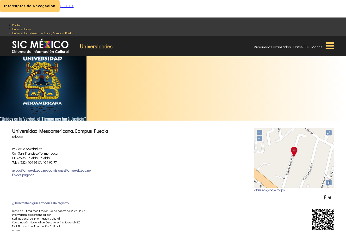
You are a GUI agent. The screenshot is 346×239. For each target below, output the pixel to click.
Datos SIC (301, 46)
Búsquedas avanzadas (272, 46)
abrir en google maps (269, 190)
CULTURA (67, 6)
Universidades (21, 29)
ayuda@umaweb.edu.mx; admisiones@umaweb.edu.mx (51, 170)
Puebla (16, 25)
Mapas (316, 46)
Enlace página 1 (23, 175)
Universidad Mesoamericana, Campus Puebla (43, 33)
